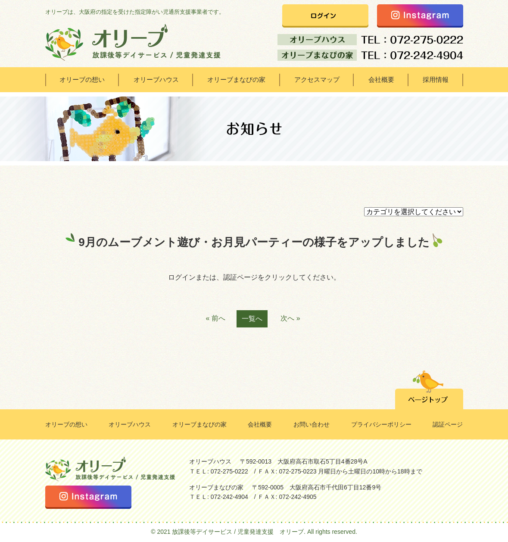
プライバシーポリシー (381, 424)
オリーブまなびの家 (236, 79)
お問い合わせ (311, 424)
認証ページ (448, 424)
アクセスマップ (317, 79)
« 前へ (215, 318)
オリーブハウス (156, 79)
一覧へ (252, 318)
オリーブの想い (82, 79)
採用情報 (436, 79)
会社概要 (381, 79)
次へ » (290, 318)
